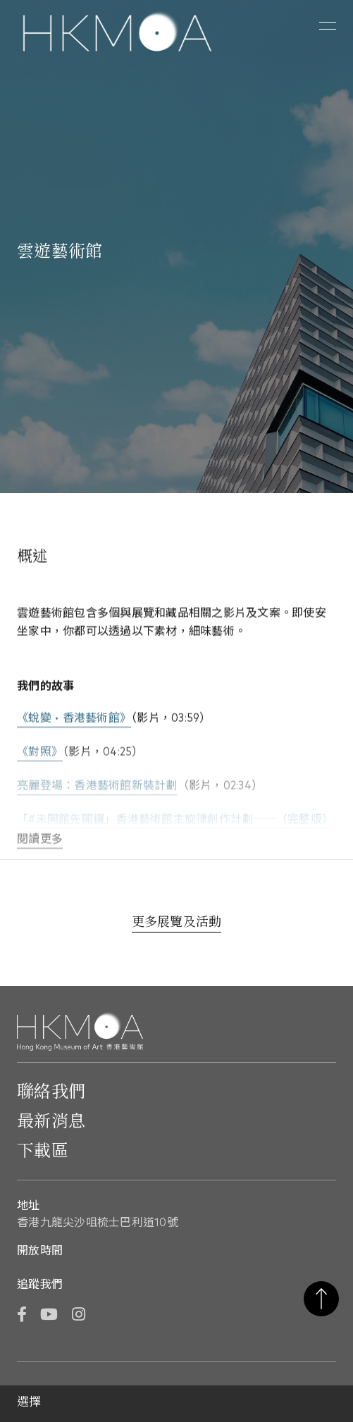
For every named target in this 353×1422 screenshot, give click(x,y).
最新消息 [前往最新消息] (51, 1122)
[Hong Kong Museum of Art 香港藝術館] (117, 33)
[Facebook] (22, 1316)
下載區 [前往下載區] (42, 1151)
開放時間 (40, 1250)
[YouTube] (49, 1316)
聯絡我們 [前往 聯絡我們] (51, 1092)
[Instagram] (78, 1316)
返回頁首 (321, 1299)
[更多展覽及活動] (176, 923)
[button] (328, 26)
